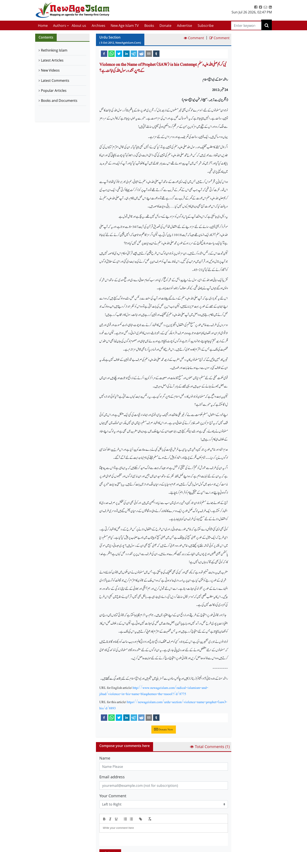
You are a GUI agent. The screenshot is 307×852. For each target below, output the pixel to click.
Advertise (184, 25)
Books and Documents (59, 100)
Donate (165, 25)
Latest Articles (52, 60)
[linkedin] (126, 53)
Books (149, 25)
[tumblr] (156, 53)
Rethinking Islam (54, 50)
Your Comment (112, 795)
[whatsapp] (111, 53)
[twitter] (119, 53)
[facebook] (104, 53)
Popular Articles (54, 90)
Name (104, 758)
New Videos (50, 70)
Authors (59, 25)
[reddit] (141, 53)
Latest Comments (55, 80)
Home (43, 25)
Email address (112, 776)
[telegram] (134, 53)
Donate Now (163, 729)
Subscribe (206, 25)
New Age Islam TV (125, 25)
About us (79, 25)
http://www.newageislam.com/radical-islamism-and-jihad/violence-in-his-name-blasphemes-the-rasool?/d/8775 (153, 691)
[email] (149, 53)
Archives (98, 25)
